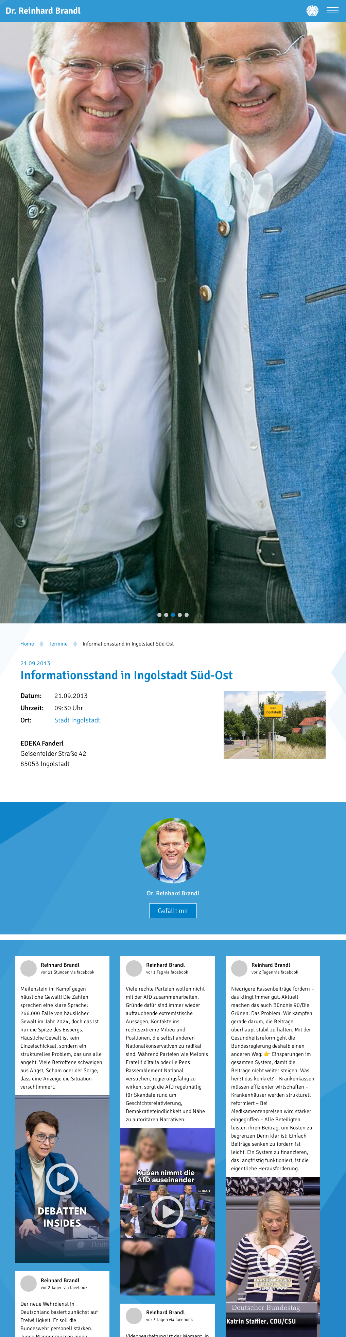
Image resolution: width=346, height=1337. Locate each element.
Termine (58, 643)
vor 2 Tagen (263, 972)
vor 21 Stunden (55, 972)
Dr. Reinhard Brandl (173, 893)
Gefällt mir (173, 911)
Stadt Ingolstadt (77, 720)
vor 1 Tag (155, 972)
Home (27, 643)
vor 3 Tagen (157, 1319)
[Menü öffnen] (332, 11)
